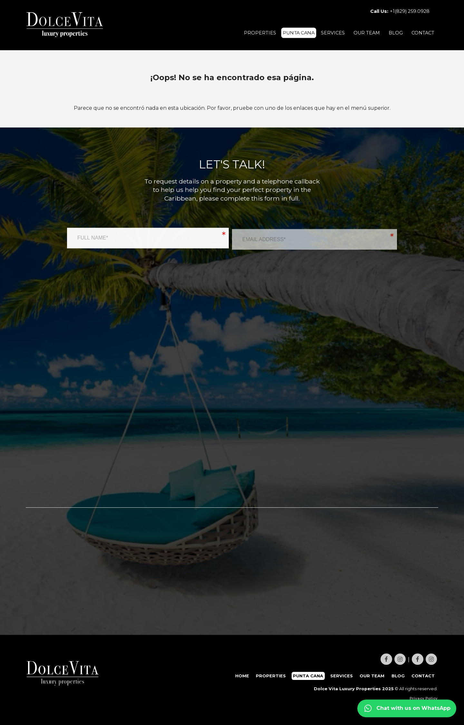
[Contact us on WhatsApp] (406, 708)
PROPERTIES (260, 33)
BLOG (396, 33)
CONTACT (422, 33)
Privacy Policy (424, 698)
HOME (242, 675)
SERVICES (333, 33)
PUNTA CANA (298, 33)
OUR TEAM (366, 33)
